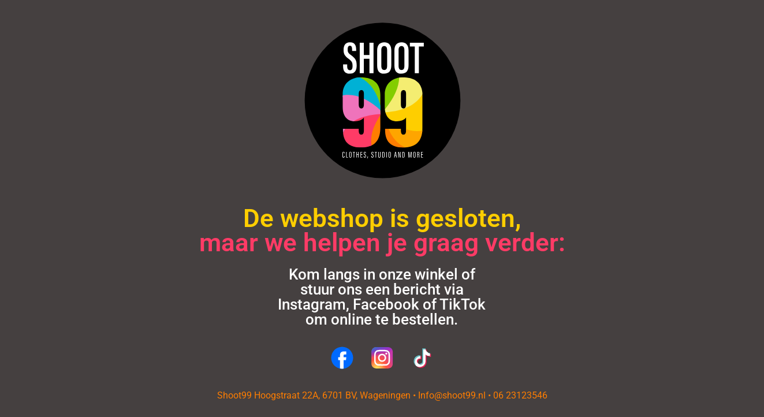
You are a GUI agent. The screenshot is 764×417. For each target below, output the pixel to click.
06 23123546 (520, 395)
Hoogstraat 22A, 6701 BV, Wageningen (332, 395)
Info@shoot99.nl (452, 395)
